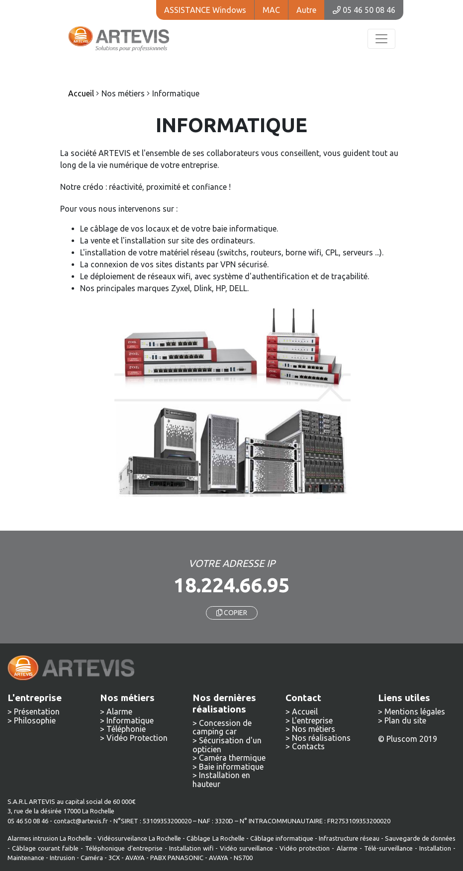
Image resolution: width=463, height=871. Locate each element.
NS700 (243, 857)
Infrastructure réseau (349, 838)
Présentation (37, 711)
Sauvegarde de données (420, 838)
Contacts (308, 746)
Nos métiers (313, 728)
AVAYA (135, 857)
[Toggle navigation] (381, 39)
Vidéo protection (304, 848)
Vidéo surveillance (246, 848)
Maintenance (25, 857)
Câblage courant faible (45, 848)
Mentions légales (414, 711)
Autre (306, 9)
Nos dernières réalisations (224, 703)
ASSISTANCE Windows (205, 9)
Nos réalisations (321, 737)
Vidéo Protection (137, 737)
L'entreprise (312, 720)
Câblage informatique (281, 838)
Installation (436, 848)
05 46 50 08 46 (364, 9)
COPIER (231, 613)
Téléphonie (126, 728)
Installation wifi (191, 848)
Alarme (119, 711)
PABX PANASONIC (176, 857)
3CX (114, 857)
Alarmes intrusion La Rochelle (49, 838)
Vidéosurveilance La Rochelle (139, 838)
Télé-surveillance (388, 848)
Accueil (305, 711)
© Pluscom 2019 (407, 738)
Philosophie (35, 720)
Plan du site (405, 720)
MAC (271, 9)
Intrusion (62, 857)
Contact (303, 697)
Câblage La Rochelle (215, 838)
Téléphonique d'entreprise (123, 848)
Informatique (130, 720)
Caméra (92, 857)
